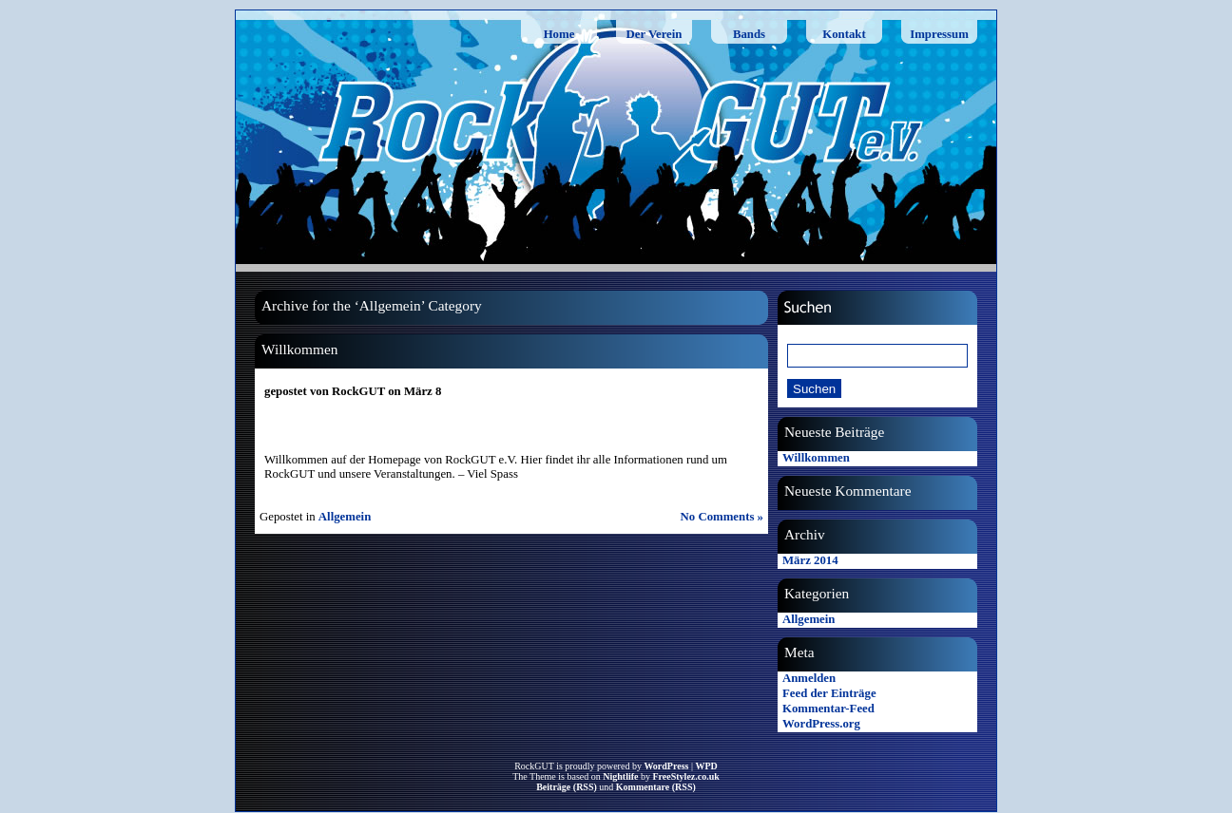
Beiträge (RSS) (566, 787)
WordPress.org (821, 723)
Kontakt (844, 34)
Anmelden (809, 678)
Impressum (939, 34)
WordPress (666, 766)
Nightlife (620, 776)
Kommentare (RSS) (656, 787)
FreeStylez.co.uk (685, 776)
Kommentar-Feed (828, 708)
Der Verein (654, 34)
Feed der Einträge (829, 693)
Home (559, 34)
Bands (749, 34)
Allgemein (344, 516)
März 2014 (810, 560)
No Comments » (722, 516)
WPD (706, 766)
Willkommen (299, 349)
